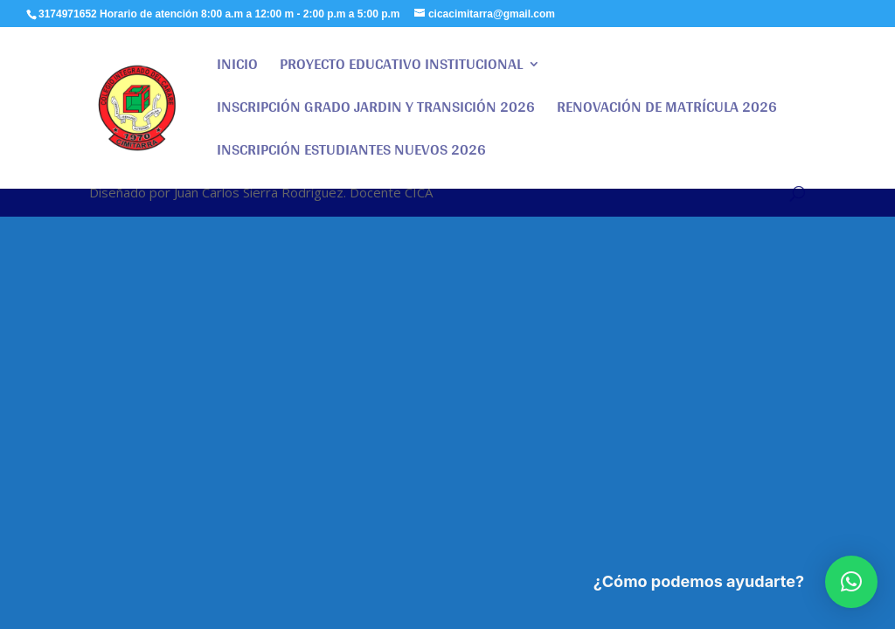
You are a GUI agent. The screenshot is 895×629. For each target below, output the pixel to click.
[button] (851, 582)
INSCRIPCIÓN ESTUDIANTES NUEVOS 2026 (351, 153)
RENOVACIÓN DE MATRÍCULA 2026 (667, 110)
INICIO (237, 68)
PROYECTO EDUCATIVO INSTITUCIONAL (401, 68)
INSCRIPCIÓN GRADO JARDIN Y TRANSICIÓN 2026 (376, 110)
